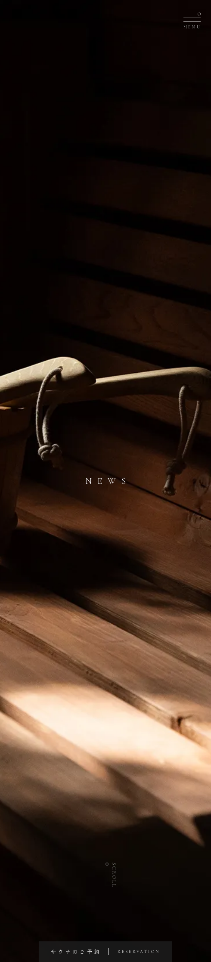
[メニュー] (192, 19)
